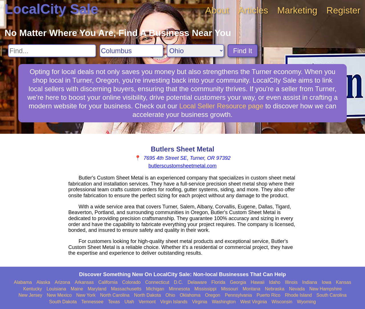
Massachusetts (126, 288)
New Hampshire (325, 288)
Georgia (238, 282)
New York (86, 295)
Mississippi (205, 288)
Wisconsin (281, 301)
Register (343, 10)
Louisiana (56, 288)
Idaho (274, 282)
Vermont (147, 301)
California (108, 282)
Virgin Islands (174, 301)
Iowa (326, 282)
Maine (77, 288)
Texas (114, 301)
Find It (242, 51)
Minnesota (179, 288)
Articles (253, 10)
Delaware (197, 282)
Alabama (23, 282)
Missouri (229, 288)
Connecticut (157, 282)
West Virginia (253, 301)
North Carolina (114, 295)
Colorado (131, 282)
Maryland (97, 288)
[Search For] (52, 50)
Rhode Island (298, 295)
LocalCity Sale (51, 9)
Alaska (43, 282)
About (217, 10)
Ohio (170, 295)
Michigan (155, 288)
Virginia (199, 301)
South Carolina (332, 295)
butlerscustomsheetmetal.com (182, 166)
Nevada (297, 288)
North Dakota (147, 295)
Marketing (297, 10)
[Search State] (195, 50)
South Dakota (63, 301)
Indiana (309, 282)
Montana (251, 288)
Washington (224, 301)
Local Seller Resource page (221, 106)
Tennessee (92, 301)
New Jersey (30, 295)
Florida (218, 282)
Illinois (291, 282)
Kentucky (32, 288)
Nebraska (274, 288)
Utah (129, 301)
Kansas (343, 282)
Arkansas (84, 282)
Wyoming (306, 301)
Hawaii (257, 282)
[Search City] (131, 50)
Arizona (62, 282)
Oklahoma (190, 295)
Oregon (212, 295)
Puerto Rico (269, 295)
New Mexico (59, 295)
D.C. (178, 282)
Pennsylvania (238, 295)
